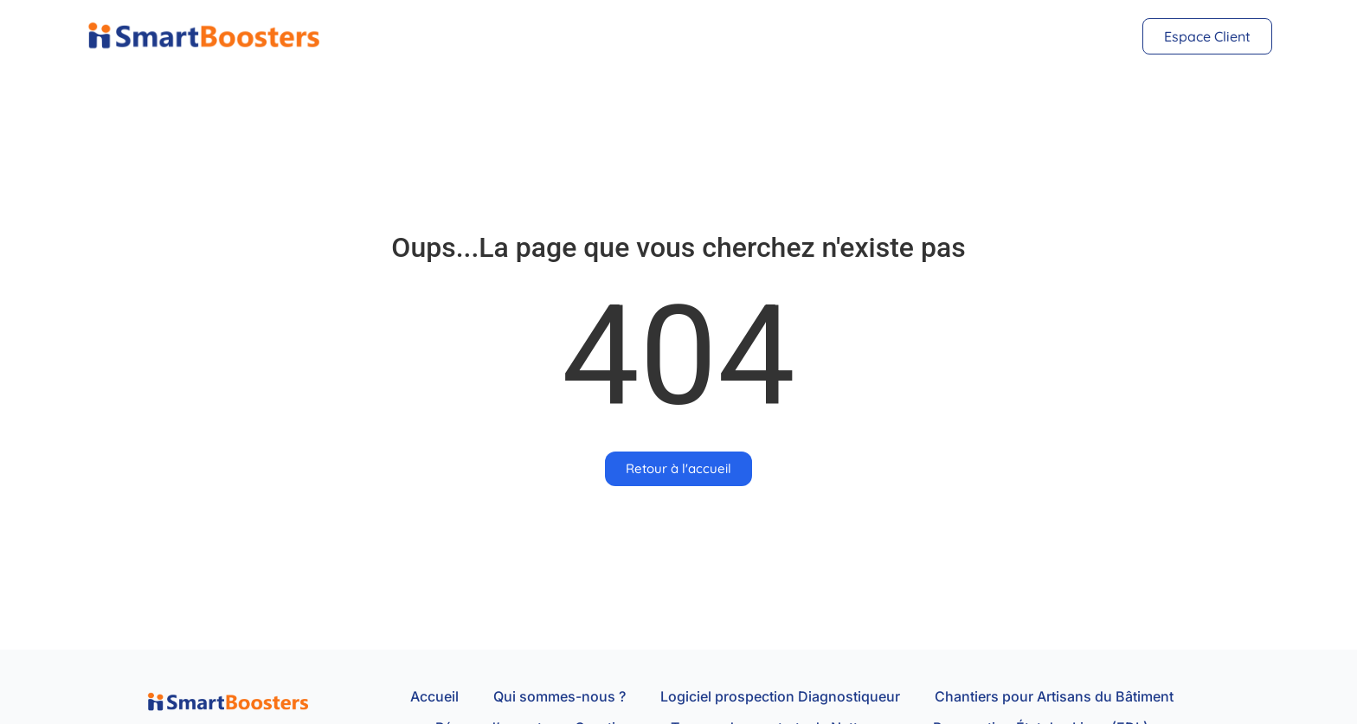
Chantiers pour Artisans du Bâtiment (1054, 696)
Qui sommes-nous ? (559, 696)
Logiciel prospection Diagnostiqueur (780, 696)
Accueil (434, 696)
